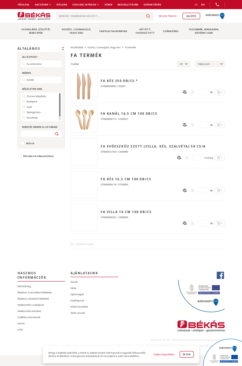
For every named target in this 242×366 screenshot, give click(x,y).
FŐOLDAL (24, 4)
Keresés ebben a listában (40, 127)
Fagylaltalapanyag (113, 31)
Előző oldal (85, 244)
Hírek (108, 4)
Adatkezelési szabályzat (30, 304)
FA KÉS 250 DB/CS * (119, 81)
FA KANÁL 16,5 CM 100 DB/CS (129, 114)
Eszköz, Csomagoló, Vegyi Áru (76, 31)
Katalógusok (77, 300)
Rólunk (62, 4)
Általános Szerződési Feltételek (34, 292)
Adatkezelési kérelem (29, 311)
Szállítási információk (28, 317)
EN (191, 4)
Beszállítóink (128, 4)
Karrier (21, 323)
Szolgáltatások (84, 4)
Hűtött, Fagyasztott (145, 31)
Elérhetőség (152, 4)
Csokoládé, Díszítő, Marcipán (36, 31)
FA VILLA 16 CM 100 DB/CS (126, 212)
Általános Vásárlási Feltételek (33, 298)
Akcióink (41, 4)
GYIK (20, 329)
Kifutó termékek (79, 306)
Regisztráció (165, 16)
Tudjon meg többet (163, 354)
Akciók (74, 282)
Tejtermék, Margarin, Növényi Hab (204, 31)
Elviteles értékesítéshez (38, 156)
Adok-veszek (78, 312)
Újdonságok (77, 294)
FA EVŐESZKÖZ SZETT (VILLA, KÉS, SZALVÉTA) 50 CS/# (153, 146)
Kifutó (30, 143)
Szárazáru (171, 31)
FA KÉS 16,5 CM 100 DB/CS (126, 179)
